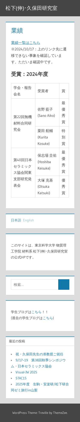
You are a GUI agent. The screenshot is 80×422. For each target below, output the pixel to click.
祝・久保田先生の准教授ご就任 (39, 354)
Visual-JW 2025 (28, 372)
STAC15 (21, 378)
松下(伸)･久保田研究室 (32, 8)
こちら (36, 312)
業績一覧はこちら (25, 42)
